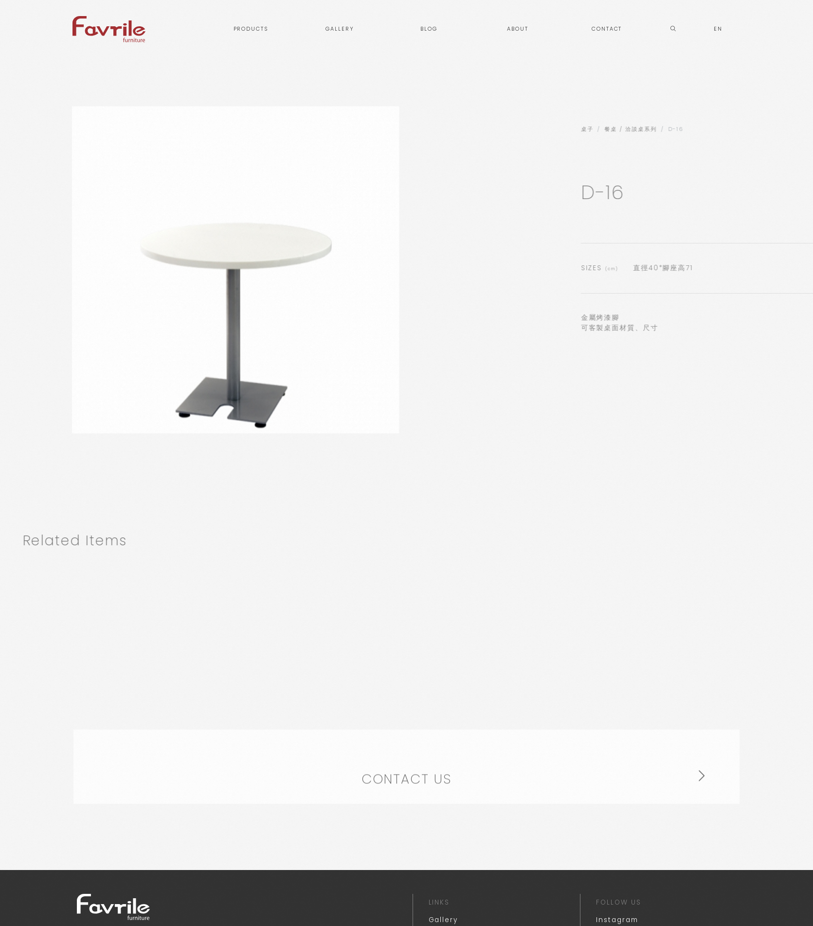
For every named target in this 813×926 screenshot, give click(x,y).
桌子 (715, 129)
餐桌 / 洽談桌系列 (759, 129)
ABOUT (517, 29)
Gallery (443, 920)
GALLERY (339, 29)
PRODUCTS (251, 29)
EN (718, 29)
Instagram (617, 920)
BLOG (428, 29)
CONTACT (607, 29)
